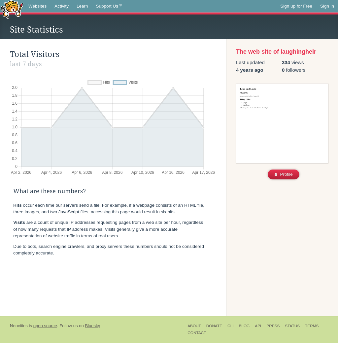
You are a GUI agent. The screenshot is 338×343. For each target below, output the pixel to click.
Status (292, 326)
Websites (37, 6)
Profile (284, 174)
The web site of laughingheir (276, 51)
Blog (244, 326)
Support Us (109, 6)
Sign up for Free (296, 6)
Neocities (19, 325)
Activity (61, 6)
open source (45, 325)
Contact (196, 332)
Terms (312, 326)
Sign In (327, 6)
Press (273, 326)
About (194, 326)
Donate (214, 326)
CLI (230, 326)
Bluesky (92, 325)
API (258, 326)
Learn (82, 6)
